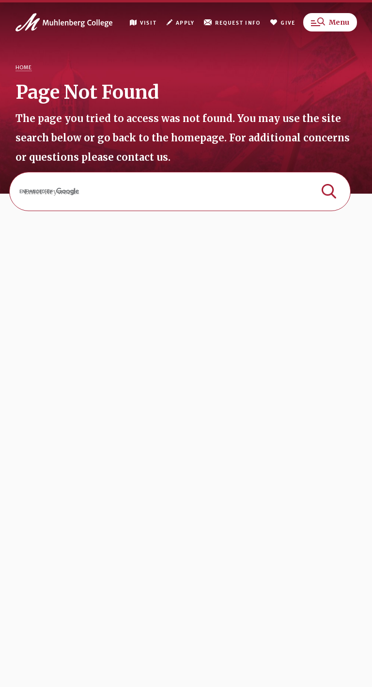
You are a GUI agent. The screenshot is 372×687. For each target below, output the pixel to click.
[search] (180, 191)
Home (24, 67)
